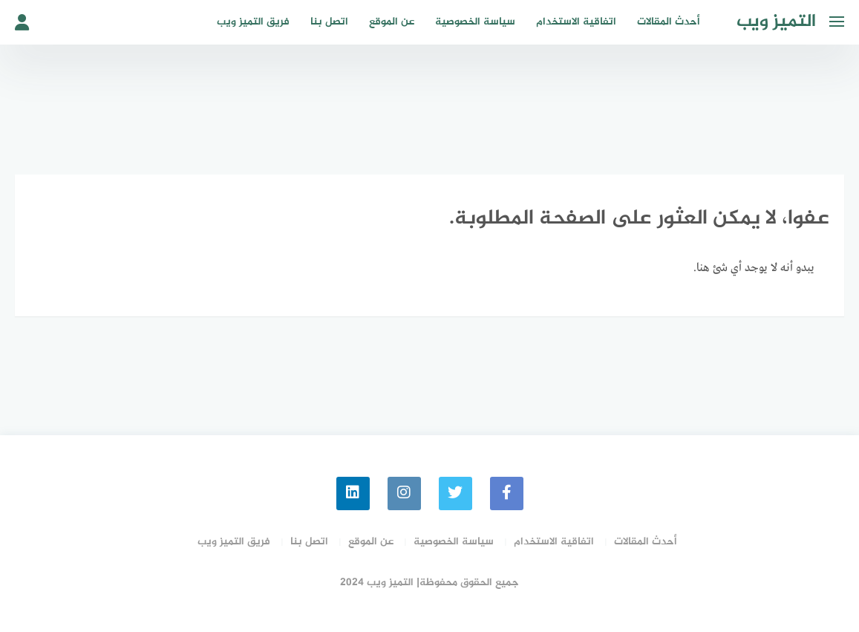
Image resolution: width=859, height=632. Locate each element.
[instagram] (404, 493)
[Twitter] (455, 493)
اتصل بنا (329, 21)
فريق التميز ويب (253, 21)
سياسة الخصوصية (475, 21)
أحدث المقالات (668, 21)
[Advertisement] (430, 107)
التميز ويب (776, 21)
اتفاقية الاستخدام (576, 21)
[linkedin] (353, 493)
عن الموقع (391, 21)
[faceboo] (506, 493)
